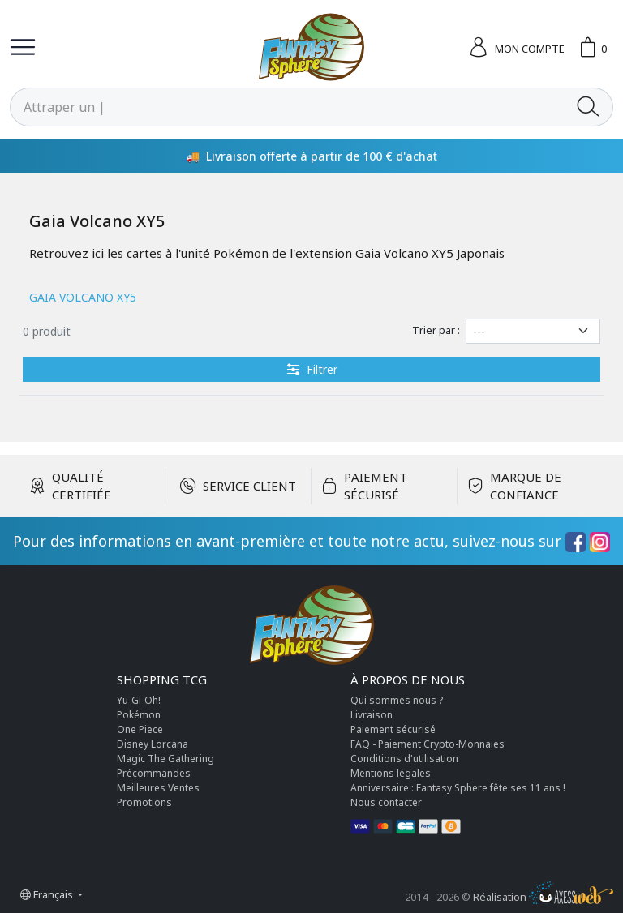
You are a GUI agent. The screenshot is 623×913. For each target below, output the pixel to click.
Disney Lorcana (152, 744)
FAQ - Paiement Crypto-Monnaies (427, 744)
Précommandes (154, 773)
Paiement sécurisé (393, 729)
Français (47, 894)
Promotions (144, 802)
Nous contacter (386, 802)
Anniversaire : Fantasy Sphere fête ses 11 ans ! (457, 788)
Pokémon (139, 715)
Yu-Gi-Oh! (139, 700)
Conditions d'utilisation (404, 758)
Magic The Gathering (165, 758)
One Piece (140, 729)
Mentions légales (390, 773)
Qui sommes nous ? (396, 700)
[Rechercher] (287, 107)
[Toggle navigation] (23, 47)
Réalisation (543, 896)
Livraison (371, 715)
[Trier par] (533, 331)
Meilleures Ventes (158, 788)
